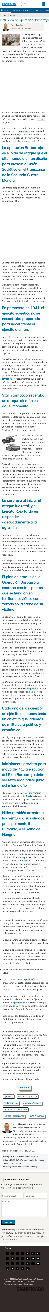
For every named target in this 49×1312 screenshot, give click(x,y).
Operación (8, 1096)
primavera (19, 1002)
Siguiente (24, 1087)
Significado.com (9, 4)
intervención (35, 793)
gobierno (33, 688)
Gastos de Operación (27, 1096)
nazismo (41, 119)
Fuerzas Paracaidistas (14, 1116)
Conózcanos (28, 1284)
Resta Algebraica (36, 1116)
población (30, 979)
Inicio (4, 15)
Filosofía (16, 10)
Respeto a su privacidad (13, 1284)
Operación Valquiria (32, 1103)
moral (25, 860)
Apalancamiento (11, 1103)
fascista (30, 796)
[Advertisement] (24, 86)
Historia (38, 10)
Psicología (28, 10)
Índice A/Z (5, 10)
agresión (22, 131)
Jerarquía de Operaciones (16, 1109)
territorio (6, 378)
